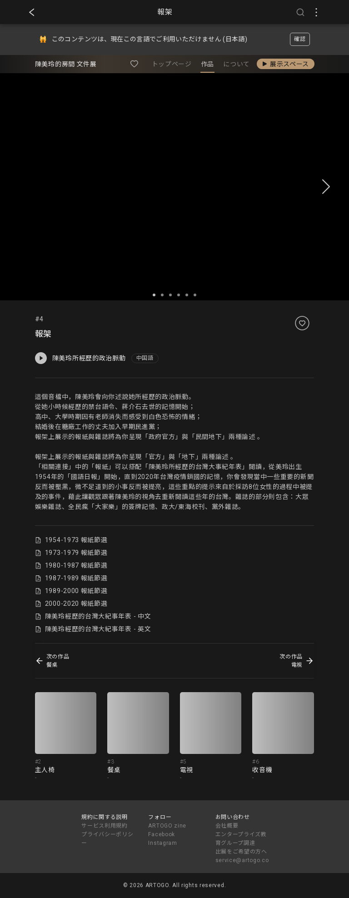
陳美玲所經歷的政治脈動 (80, 358)
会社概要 (227, 826)
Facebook (161, 834)
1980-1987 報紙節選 (71, 565)
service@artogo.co (242, 860)
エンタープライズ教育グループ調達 (241, 838)
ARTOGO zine (167, 826)
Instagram (162, 843)
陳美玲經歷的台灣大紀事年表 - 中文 (93, 616)
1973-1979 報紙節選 (71, 552)
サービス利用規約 (104, 826)
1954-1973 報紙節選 (71, 540)
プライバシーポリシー (107, 838)
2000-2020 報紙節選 (71, 603)
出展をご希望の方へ (241, 851)
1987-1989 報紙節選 (71, 578)
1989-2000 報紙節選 (71, 590)
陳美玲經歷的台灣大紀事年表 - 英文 (93, 629)
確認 (299, 39)
